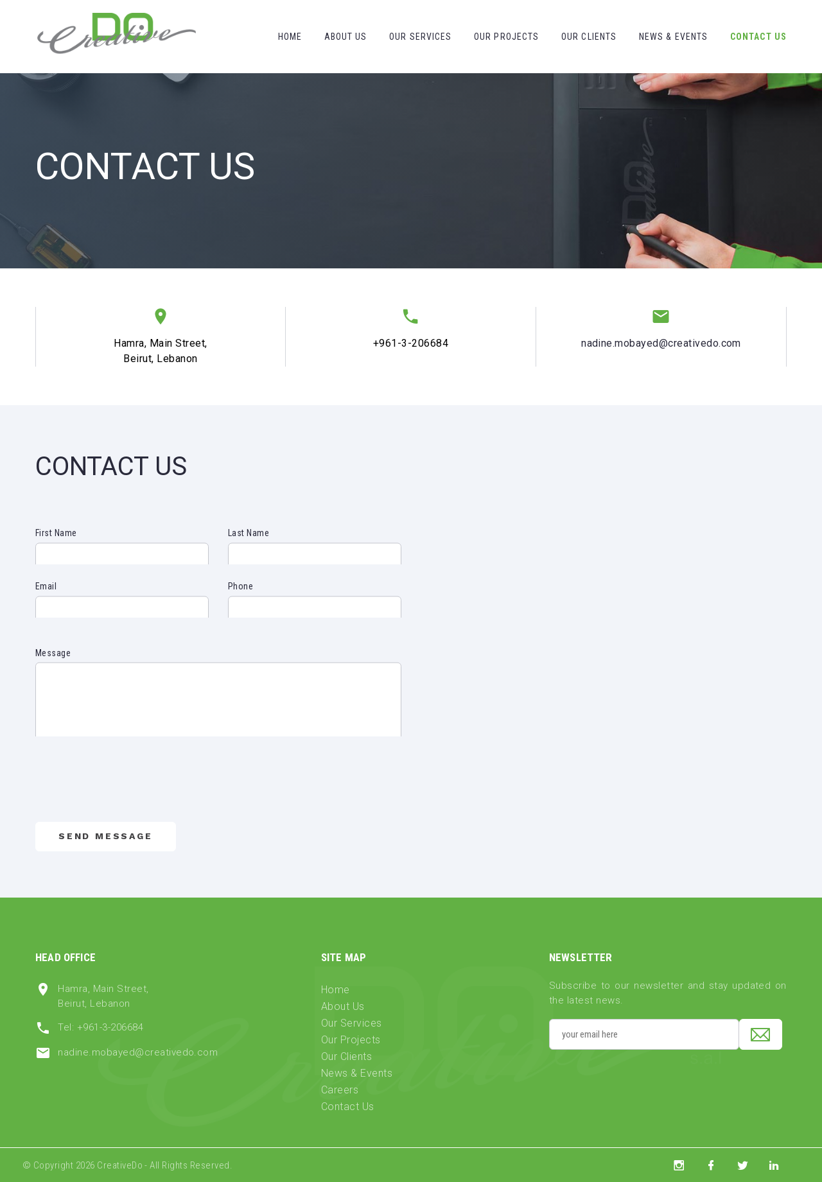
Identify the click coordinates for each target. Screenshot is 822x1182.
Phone (240, 600)
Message (53, 686)
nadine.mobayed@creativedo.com (661, 343)
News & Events (673, 36)
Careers (339, 1090)
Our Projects (506, 36)
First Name (56, 547)
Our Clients (588, 36)
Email (46, 600)
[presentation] (133, 793)
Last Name (248, 547)
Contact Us (758, 36)
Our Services (420, 36)
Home (290, 36)
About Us (345, 36)
